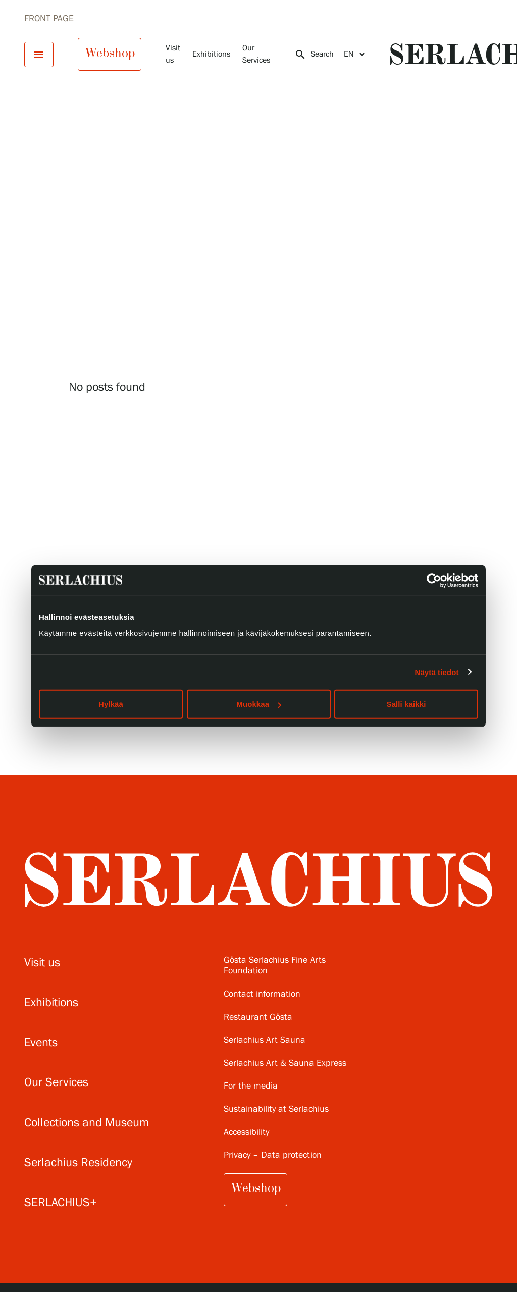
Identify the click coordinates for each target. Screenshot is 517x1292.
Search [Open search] (314, 54)
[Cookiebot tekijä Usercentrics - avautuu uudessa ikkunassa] (434, 580)
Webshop (109, 53)
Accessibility (246, 1132)
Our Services (56, 1082)
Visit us (42, 963)
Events (41, 1043)
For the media (251, 1086)
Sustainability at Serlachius (276, 1109)
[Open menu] (39, 54)
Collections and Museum (86, 1123)
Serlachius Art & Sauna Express (285, 1063)
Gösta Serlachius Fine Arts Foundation (275, 966)
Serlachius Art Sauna (264, 1040)
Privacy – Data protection (273, 1155)
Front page (49, 18)
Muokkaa (258, 704)
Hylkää (110, 704)
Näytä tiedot (437, 671)
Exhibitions (211, 54)
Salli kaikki (406, 704)
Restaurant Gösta (258, 1017)
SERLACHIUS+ (60, 1203)
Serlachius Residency (78, 1163)
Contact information (262, 994)
